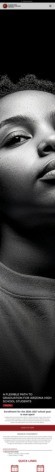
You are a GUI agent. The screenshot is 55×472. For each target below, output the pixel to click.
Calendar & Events (26, 1)
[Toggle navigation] (50, 6)
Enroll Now (8, 405)
